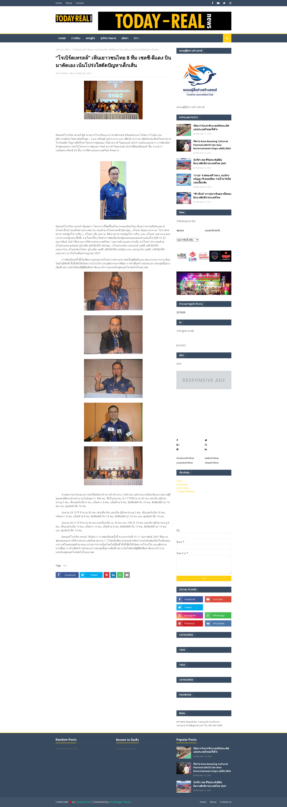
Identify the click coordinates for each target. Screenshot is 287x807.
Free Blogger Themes (120, 802)
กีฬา (68, 49)
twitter (212, 458)
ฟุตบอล (180, 230)
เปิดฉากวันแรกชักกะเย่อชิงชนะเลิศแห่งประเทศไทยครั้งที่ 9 (211, 127)
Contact (80, 3)
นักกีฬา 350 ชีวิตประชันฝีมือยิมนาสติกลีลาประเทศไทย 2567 (209, 161)
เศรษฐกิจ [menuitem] (90, 38)
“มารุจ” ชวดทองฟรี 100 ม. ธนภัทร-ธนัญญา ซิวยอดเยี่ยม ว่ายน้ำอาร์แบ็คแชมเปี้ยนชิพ (212, 179)
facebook (185, 458)
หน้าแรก (60, 49)
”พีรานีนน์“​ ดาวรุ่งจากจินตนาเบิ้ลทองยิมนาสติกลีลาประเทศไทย (212, 195)
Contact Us (225, 802)
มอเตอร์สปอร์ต (212, 230)
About (69, 3)
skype (212, 462)
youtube (184, 462)
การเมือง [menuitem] (75, 38)
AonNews (63, 73)
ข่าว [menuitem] (136, 38)
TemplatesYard (83, 802)
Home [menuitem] (62, 38)
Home (59, 3)
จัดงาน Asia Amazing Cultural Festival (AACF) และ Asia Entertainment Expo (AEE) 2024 (211, 145)
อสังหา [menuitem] (124, 38)
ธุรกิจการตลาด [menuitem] (108, 38)
